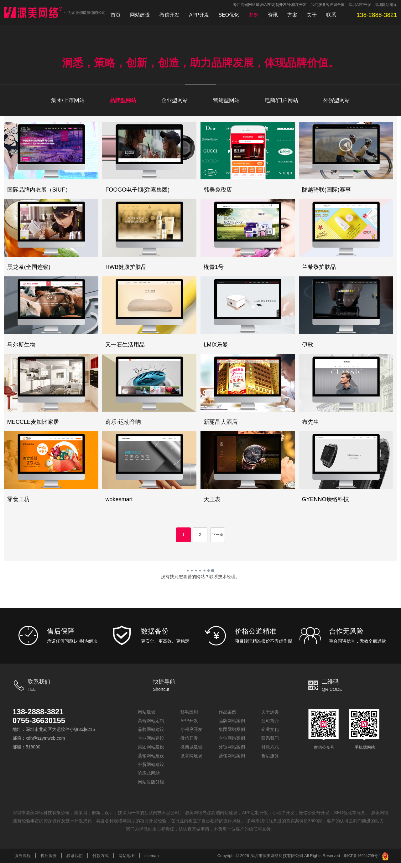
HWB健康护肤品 (126, 267)
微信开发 (169, 15)
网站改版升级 (151, 781)
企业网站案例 (232, 738)
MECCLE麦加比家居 (33, 422)
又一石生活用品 (125, 345)
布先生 (310, 422)
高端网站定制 (151, 720)
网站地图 (126, 855)
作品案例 (227, 711)
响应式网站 (149, 773)
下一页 (217, 534)
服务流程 (22, 855)
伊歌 (307, 345)
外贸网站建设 (151, 764)
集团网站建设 (151, 746)
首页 (116, 15)
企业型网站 (174, 100)
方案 (292, 15)
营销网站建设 (151, 755)
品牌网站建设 (151, 729)
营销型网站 (226, 100)
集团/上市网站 (68, 100)
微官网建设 (191, 755)
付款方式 (270, 746)
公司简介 (270, 720)
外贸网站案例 (232, 746)
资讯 (273, 15)
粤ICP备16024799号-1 (362, 856)
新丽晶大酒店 (220, 422)
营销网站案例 (232, 755)
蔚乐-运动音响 (123, 422)
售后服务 (270, 755)
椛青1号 (214, 267)
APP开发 (199, 15)
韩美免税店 (218, 190)
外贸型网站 (336, 100)
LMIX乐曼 (216, 345)
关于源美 (270, 711)
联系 (331, 15)
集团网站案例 (232, 729)
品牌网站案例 (232, 720)
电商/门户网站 (281, 100)
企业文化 (270, 729)
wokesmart (119, 499)
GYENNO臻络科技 (325, 499)
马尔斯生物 (21, 345)
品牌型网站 (123, 100)
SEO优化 (229, 15)
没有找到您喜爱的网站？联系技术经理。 (200, 576)
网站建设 (140, 15)
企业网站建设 (151, 738)
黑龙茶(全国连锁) (28, 267)
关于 (312, 15)
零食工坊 (18, 499)
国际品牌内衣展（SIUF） (39, 190)
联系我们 (270, 738)
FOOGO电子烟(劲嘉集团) (137, 190)
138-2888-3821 (38, 711)
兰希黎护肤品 (319, 267)
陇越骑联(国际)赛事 (326, 190)
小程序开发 (191, 729)
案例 (253, 15)
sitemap (151, 855)
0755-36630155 (39, 720)
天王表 (212, 499)
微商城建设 (191, 746)
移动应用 (189, 711)
